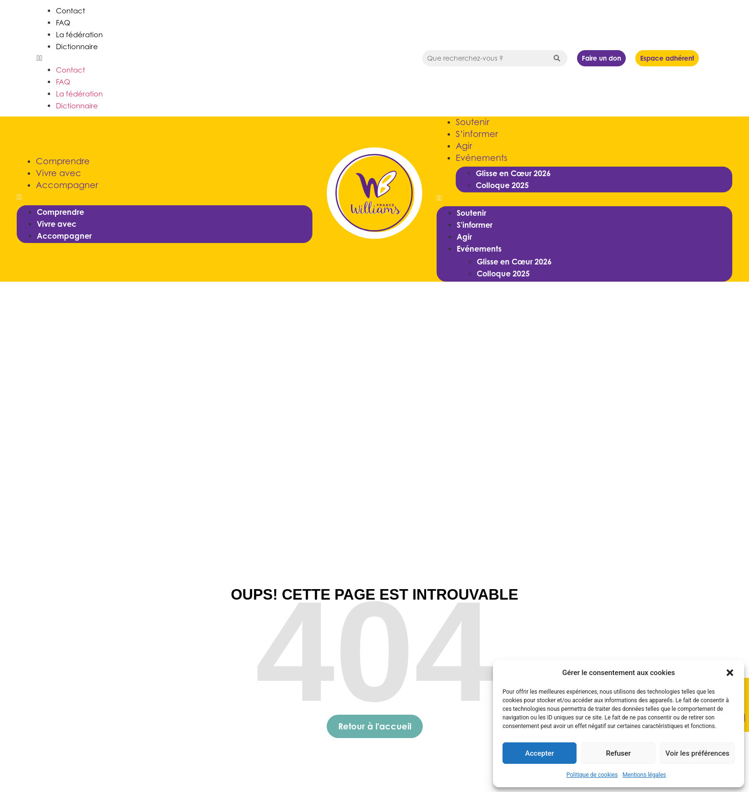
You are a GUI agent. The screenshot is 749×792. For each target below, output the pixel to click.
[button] (730, 672)
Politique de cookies (592, 774)
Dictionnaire (77, 46)
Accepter (539, 753)
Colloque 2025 (502, 185)
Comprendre (63, 161)
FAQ (63, 22)
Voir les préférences (697, 753)
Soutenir (472, 122)
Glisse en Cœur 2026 (513, 173)
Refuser (618, 753)
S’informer (477, 134)
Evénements (481, 158)
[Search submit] (556, 58)
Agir (464, 146)
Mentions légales (644, 774)
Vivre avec (58, 173)
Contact (70, 10)
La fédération (79, 34)
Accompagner (67, 185)
